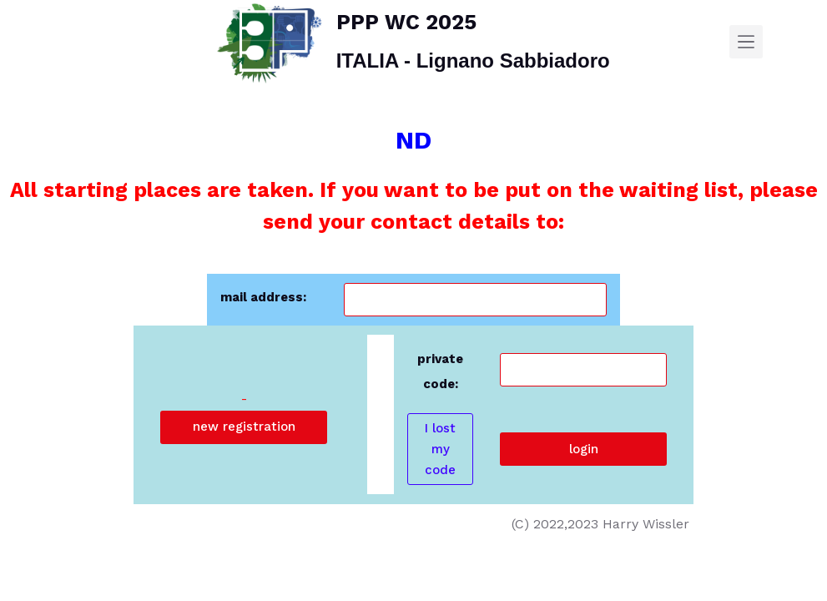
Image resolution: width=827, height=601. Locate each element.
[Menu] (746, 41)
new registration (244, 426)
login (583, 449)
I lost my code (440, 449)
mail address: (263, 297)
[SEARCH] (778, 42)
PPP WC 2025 (406, 22)
